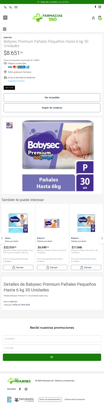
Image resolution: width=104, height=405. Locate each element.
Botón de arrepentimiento (50, 399)
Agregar (18, 267)
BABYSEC (13, 302)
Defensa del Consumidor (75, 399)
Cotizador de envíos (16, 81)
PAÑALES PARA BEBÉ (21, 305)
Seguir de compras (52, 107)
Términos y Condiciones (64, 381)
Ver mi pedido (52, 97)
